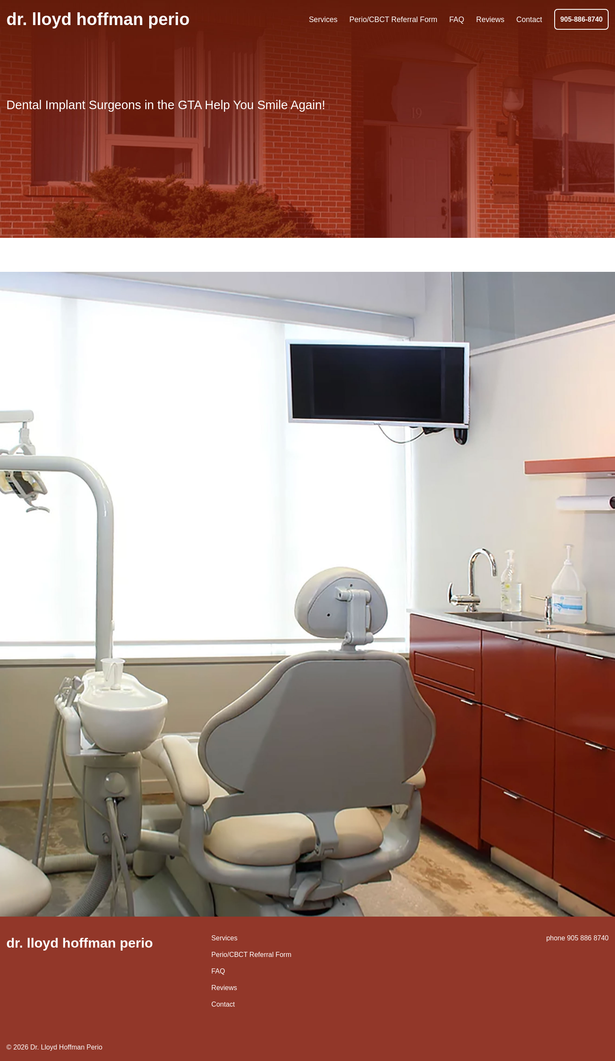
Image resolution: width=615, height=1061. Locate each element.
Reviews (224, 987)
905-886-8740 (581, 19)
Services (224, 938)
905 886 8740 (588, 938)
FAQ (218, 971)
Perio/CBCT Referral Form (251, 954)
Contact (223, 1004)
